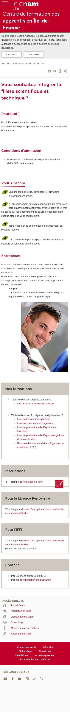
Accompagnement (45, 655)
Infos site (48, 647)
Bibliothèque (25, 651)
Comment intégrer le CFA (29, 63)
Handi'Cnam (21, 655)
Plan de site (45, 651)
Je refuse (33, 54)
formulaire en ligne (33, 481)
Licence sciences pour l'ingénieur (35, 423)
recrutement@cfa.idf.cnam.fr (35, 579)
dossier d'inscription (32, 509)
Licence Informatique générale (33, 419)
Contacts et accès (26, 647)
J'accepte (11, 54)
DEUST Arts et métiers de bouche (35, 403)
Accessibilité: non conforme (35, 659)
